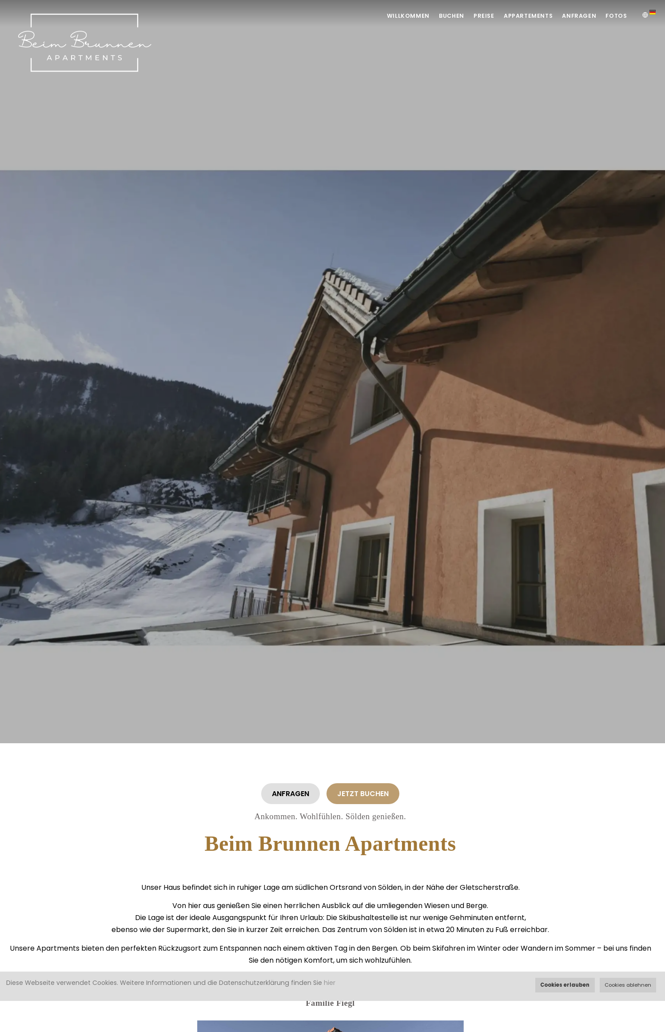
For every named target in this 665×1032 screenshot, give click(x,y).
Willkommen (393, 16)
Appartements (522, 16)
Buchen (438, 16)
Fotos (615, 16)
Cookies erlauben (564, 984)
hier (329, 982)
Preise (474, 16)
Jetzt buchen (363, 794)
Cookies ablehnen (628, 984)
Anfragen (575, 16)
